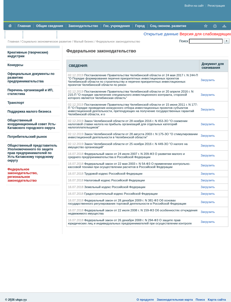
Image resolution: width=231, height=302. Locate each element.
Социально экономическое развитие (46, 41)
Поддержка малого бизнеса (29, 111)
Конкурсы (15, 65)
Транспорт (15, 103)
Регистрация (216, 5)
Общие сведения (49, 26)
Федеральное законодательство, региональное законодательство (22, 174)
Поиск (200, 299)
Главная (24, 26)
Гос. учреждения (116, 26)
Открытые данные (160, 34)
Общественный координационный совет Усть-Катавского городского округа (31, 124)
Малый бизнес (84, 41)
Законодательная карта (175, 299)
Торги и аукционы (39, 34)
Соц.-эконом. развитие (168, 26)
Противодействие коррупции (82, 34)
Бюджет (13, 34)
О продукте (145, 299)
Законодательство (83, 26)
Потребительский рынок (27, 137)
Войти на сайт (194, 5)
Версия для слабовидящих (205, 34)
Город (140, 26)
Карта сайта (217, 299)
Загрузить (208, 80)
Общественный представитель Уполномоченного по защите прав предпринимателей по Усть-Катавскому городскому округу (32, 153)
